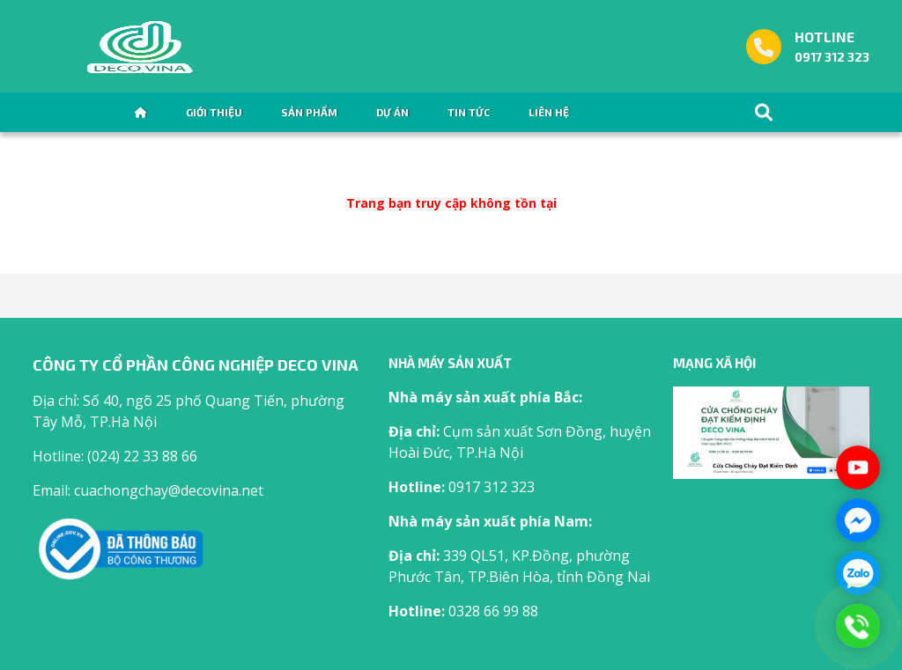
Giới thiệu (214, 112)
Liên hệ (549, 112)
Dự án (392, 112)
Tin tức (468, 112)
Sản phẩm (309, 112)
